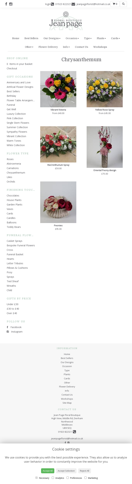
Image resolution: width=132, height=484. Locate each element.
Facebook (14, 327)
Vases (10, 209)
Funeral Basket (15, 254)
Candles (11, 218)
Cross (10, 249)
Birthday (11, 95)
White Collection (16, 145)
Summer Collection (17, 127)
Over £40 (12, 313)
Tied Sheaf (13, 281)
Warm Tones (14, 140)
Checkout (12, 68)
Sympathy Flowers (17, 131)
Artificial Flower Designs (20, 86)
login (48, 4)
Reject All (84, 470)
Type (88, 38)
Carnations (13, 168)
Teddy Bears (14, 227)
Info (66, 47)
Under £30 (12, 304)
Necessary (42, 478)
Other (29, 47)
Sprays (10, 276)
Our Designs (51, 38)
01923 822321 (67, 431)
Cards (115, 38)
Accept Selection (66, 470)
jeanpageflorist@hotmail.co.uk (67, 438)
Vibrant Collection (16, 136)
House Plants (14, 200)
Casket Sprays (14, 241)
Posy (9, 272)
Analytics (58, 478)
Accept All (48, 470)
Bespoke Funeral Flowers (21, 245)
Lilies (9, 177)
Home (15, 38)
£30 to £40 (13, 308)
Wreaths (11, 285)
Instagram (15, 331)
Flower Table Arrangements (22, 100)
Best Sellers (31, 38)
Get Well (11, 109)
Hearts (10, 258)
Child (9, 290)
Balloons (11, 222)
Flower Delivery (48, 47)
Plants (101, 38)
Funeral (11, 104)
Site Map (67, 402)
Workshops (100, 47)
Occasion (72, 38)
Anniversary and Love (19, 82)
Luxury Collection (16, 113)
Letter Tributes (15, 263)
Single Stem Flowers (18, 122)
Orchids (11, 181)
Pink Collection (15, 118)
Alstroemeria (14, 163)
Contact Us (81, 47)
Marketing (91, 478)
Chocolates (13, 195)
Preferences (74, 478)
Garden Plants (14, 204)
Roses (10, 159)
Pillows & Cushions (17, 267)
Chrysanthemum (16, 172)
